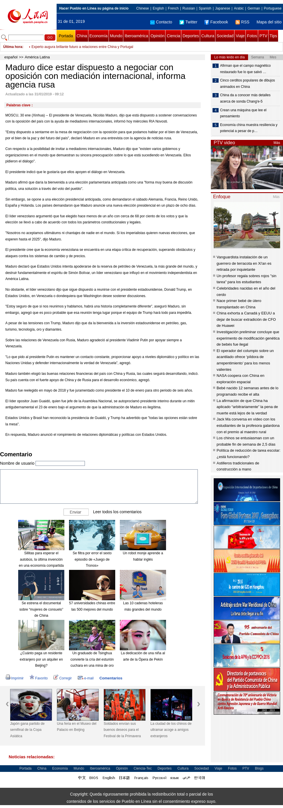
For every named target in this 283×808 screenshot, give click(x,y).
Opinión (157, 36)
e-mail (86, 678)
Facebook (216, 22)
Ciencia (173, 36)
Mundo (116, 36)
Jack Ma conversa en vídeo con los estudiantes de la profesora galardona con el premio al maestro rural (248, 425)
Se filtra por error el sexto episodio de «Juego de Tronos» (92, 559)
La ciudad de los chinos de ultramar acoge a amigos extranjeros (170, 730)
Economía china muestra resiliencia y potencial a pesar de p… (249, 128)
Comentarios (110, 678)
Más (276, 143)
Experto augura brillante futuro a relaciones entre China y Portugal (82, 47)
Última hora (12, 47)
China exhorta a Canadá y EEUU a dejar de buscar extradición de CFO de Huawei (246, 319)
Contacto (161, 22)
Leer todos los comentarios (117, 511)
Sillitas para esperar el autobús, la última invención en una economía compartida (41, 559)
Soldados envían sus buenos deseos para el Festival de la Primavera (122, 730)
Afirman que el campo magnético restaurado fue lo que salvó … (245, 69)
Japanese (222, 8)
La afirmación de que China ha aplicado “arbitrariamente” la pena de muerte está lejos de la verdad (247, 407)
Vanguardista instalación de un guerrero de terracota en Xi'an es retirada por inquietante (244, 263)
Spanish (205, 8)
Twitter (188, 22)
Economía (99, 36)
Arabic (239, 8)
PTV (263, 36)
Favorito (38, 678)
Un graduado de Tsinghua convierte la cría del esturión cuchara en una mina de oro (92, 659)
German (253, 8)
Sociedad (225, 36)
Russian (189, 8)
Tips (273, 36)
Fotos (252, 36)
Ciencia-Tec (143, 768)
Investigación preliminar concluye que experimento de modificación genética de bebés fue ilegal (248, 338)
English (158, 8)
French (173, 8)
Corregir (62, 678)
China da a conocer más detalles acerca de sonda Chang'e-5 (245, 98)
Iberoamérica (136, 36)
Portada (66, 36)
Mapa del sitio (269, 22)
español (11, 57)
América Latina (37, 57)
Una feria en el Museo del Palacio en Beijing (76, 727)
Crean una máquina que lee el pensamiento (243, 113)
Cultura (207, 36)
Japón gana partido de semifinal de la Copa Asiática (27, 730)
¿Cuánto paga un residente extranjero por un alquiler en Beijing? (41, 659)
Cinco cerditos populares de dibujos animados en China (247, 83)
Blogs (259, 768)
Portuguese (273, 8)
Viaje (240, 36)
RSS (242, 22)
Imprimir (14, 678)
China (82, 36)
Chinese (142, 8)
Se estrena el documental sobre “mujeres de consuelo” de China (41, 609)
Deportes (191, 36)
